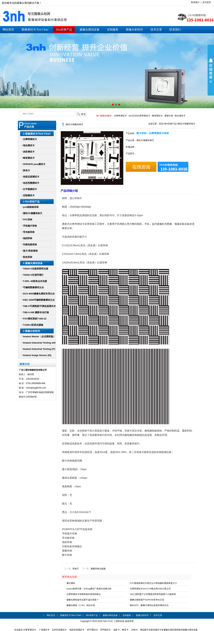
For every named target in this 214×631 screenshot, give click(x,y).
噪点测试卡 (180, 115)
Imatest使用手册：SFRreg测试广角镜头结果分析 (89, 588)
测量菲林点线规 (98, 568)
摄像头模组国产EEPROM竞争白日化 (147, 600)
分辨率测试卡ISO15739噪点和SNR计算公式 (150, 588)
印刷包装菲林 (30, 244)
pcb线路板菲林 (31, 207)
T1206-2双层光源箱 (33, 325)
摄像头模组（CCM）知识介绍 (81, 605)
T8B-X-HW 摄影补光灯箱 (36, 312)
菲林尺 (75, 568)
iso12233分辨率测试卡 (139, 115)
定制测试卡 (29, 195)
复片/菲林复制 (30, 250)
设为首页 (206, 2)
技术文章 (156, 29)
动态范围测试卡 (31, 183)
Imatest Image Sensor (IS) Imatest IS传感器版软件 (37, 356)
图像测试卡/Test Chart (35, 29)
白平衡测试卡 (30, 189)
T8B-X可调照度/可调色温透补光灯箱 (39, 307)
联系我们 (195, 2)
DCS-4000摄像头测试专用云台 (39, 293)
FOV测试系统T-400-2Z (34, 318)
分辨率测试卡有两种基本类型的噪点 (84, 594)
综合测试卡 (29, 145)
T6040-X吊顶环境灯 (33, 275)
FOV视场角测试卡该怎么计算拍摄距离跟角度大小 (153, 583)
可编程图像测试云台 (33, 287)
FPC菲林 (27, 219)
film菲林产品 (64, 29)
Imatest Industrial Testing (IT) (39, 349)
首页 (161, 123)
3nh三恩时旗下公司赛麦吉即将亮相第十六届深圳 (153, 594)
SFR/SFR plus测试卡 (34, 164)
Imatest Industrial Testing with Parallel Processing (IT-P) (39, 343)
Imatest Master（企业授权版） (39, 336)
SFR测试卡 (105, 630)
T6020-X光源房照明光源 (35, 268)
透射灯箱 (168, 115)
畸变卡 (125, 630)
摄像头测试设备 (90, 29)
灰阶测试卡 (29, 151)
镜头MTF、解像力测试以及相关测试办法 (149, 605)
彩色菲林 (27, 257)
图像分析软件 (134, 29)
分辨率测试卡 (120, 115)
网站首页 (8, 29)
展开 (211, 70)
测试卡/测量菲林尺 (32, 213)
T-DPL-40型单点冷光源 (35, 281)
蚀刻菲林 (27, 238)
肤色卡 (26, 170)
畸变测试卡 (157, 115)
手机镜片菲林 (30, 225)
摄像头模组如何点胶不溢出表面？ (83, 600)
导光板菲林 (29, 232)
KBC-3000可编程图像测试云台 (39, 300)
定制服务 (112, 29)
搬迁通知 (71, 583)
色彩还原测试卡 (31, 176)
